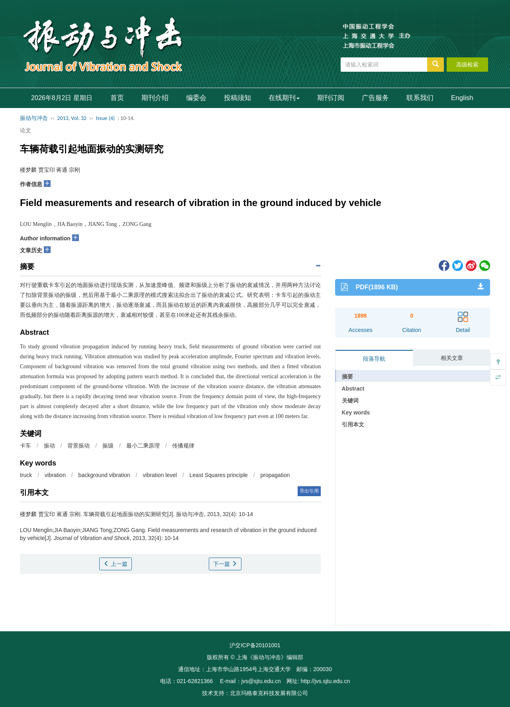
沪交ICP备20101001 (255, 645)
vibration (55, 475)
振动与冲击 (34, 118)
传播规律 (183, 445)
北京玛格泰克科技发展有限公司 (269, 693)
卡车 (25, 445)
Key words (356, 412)
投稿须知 (237, 98)
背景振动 (78, 445)
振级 (108, 445)
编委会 (196, 98)
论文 (25, 130)
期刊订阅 (330, 98)
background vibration (104, 475)
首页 (117, 98)
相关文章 (452, 358)
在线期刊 (284, 98)
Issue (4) (105, 118)
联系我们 (420, 98)
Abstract (353, 388)
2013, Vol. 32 (71, 118)
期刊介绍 (155, 98)
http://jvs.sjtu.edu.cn (325, 681)
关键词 (350, 400)
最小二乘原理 (143, 445)
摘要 (347, 376)
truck (26, 475)
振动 (49, 445)
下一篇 (225, 564)
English (462, 98)
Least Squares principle (219, 475)
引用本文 (353, 424)
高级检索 (467, 64)
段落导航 (374, 358)
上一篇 (116, 564)
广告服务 (375, 98)
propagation (275, 475)
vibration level (160, 475)
